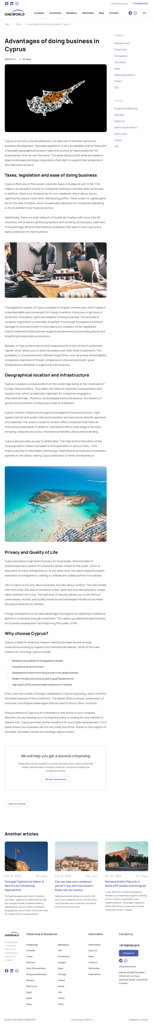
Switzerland (63, 956)
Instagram (17, 3)
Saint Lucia (120, 133)
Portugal (62, 974)
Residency (71, 12)
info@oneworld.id (119, 3)
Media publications (124, 75)
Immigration (121, 56)
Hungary (62, 962)
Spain (60, 968)
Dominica (119, 121)
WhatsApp (135, 13)
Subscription (94, 974)
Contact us (128, 953)
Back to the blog (17, 803)
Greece (61, 980)
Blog (101, 12)
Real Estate (88, 12)
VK (11, 3)
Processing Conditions (81, 1019)
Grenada (119, 115)
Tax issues (120, 62)
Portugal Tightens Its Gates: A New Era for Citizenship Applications (24, 886)
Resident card (121, 43)
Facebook (6, 3)
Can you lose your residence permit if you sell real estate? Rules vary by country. (74, 886)
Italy (60, 992)
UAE (116, 146)
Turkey (118, 140)
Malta (29, 998)
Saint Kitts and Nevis (125, 127)
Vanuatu (30, 980)
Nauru (29, 1004)
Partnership (94, 968)
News (117, 68)
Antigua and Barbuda (125, 108)
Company (39, 12)
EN (144, 13)
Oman (61, 1004)
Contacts (114, 12)
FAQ (116, 87)
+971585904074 (140, 3)
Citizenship (55, 12)
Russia (61, 986)
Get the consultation (55, 779)
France (61, 998)
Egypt (29, 992)
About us (92, 950)
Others (118, 81)
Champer (143, 1019)
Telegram (130, 13)
